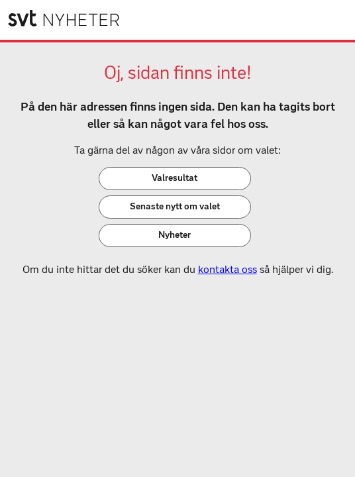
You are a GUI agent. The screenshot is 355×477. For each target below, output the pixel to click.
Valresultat (174, 178)
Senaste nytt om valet (175, 206)
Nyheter (174, 234)
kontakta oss (227, 269)
